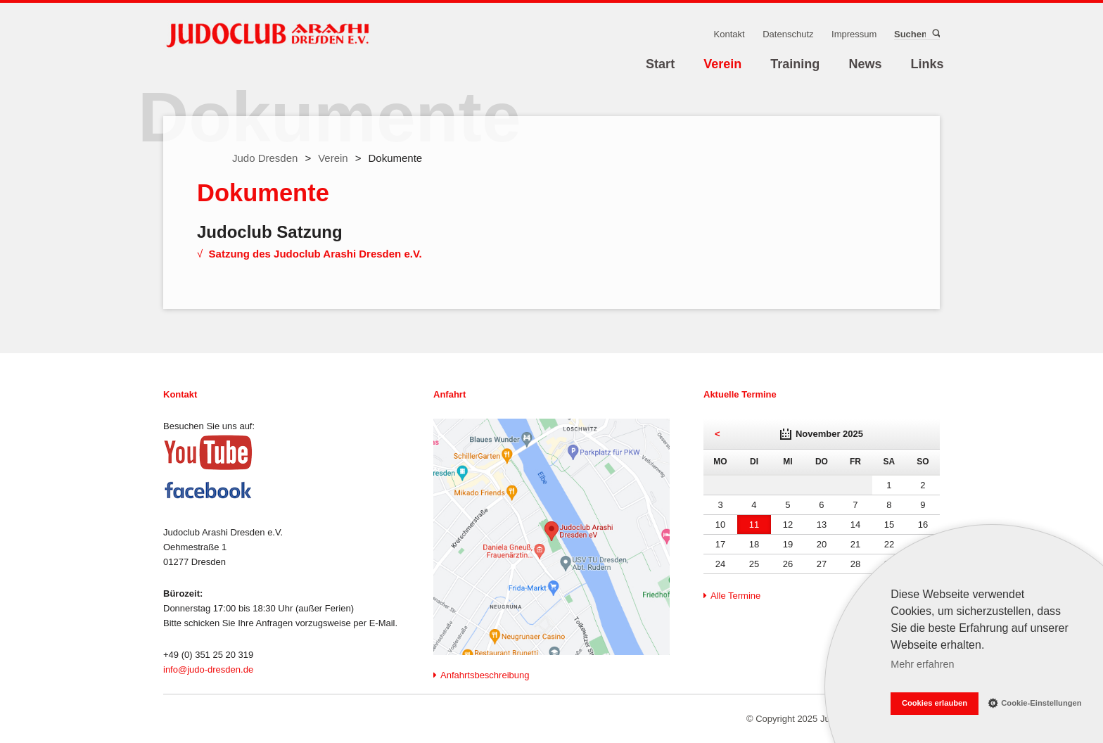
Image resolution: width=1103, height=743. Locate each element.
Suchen (935, 33)
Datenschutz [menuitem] (788, 34)
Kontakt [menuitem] (729, 34)
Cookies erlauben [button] (934, 703)
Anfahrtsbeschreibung (484, 675)
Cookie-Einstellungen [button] (1035, 702)
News (864, 64)
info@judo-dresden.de (208, 669)
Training (795, 64)
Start (660, 64)
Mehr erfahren (922, 664)
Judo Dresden (265, 158)
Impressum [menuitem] (853, 34)
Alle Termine (735, 595)
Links (927, 64)
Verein (722, 64)
